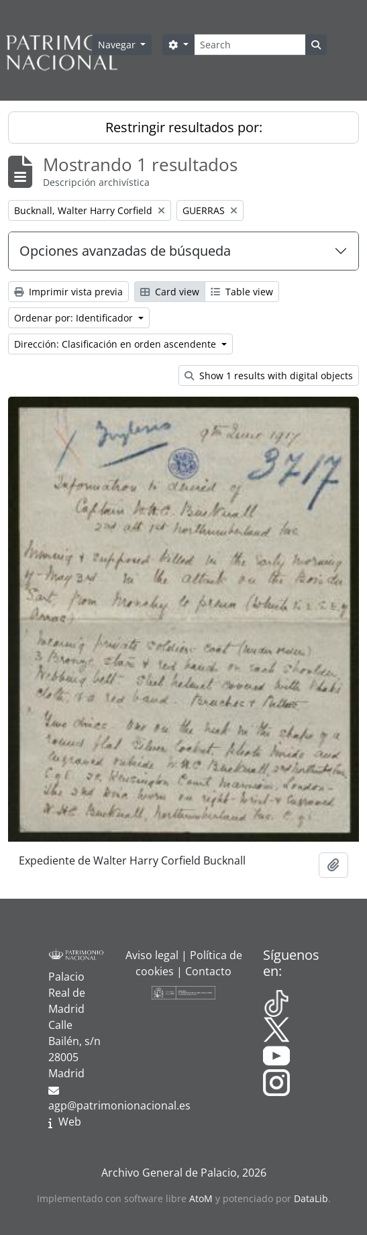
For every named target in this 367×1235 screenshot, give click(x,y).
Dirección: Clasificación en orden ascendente (116, 344)
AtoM (201, 1198)
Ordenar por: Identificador (75, 317)
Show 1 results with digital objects (269, 375)
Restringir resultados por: (183, 127)
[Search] (250, 44)
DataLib (311, 1198)
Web (69, 1121)
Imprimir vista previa (68, 291)
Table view (242, 291)
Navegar (118, 44)
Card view (169, 291)
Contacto (208, 971)
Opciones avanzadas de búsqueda (125, 251)
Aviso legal (151, 955)
